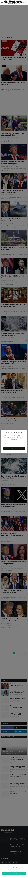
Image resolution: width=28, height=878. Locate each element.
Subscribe (14, 448)
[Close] (25, 432)
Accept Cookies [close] (14, 874)
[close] (26, 866)
